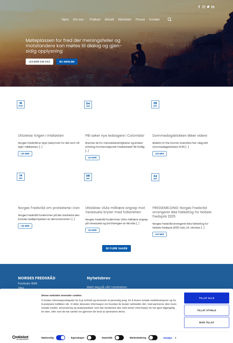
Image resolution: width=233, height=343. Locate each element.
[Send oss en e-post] (212, 7)
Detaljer (167, 336)
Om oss (79, 19)
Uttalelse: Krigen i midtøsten (41, 136)
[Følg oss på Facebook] (199, 7)
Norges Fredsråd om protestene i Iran (49, 208)
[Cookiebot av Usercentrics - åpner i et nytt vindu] (20, 336)
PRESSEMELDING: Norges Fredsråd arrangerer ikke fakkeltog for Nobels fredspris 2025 (182, 212)
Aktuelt (109, 19)
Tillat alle (206, 297)
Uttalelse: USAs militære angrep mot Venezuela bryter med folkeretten (115, 210)
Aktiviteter (124, 19)
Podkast (95, 19)
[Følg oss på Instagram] (203, 7)
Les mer (25, 153)
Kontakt (154, 19)
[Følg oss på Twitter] (208, 7)
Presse (140, 19)
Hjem (65, 19)
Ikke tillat (206, 321)
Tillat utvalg (206, 309)
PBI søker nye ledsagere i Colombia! (114, 136)
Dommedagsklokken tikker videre (179, 136)
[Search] (169, 19)
